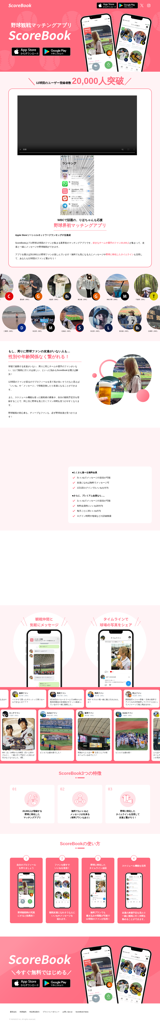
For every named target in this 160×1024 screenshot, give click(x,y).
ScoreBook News (82, 1012)
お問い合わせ (67, 1012)
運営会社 (13, 1012)
